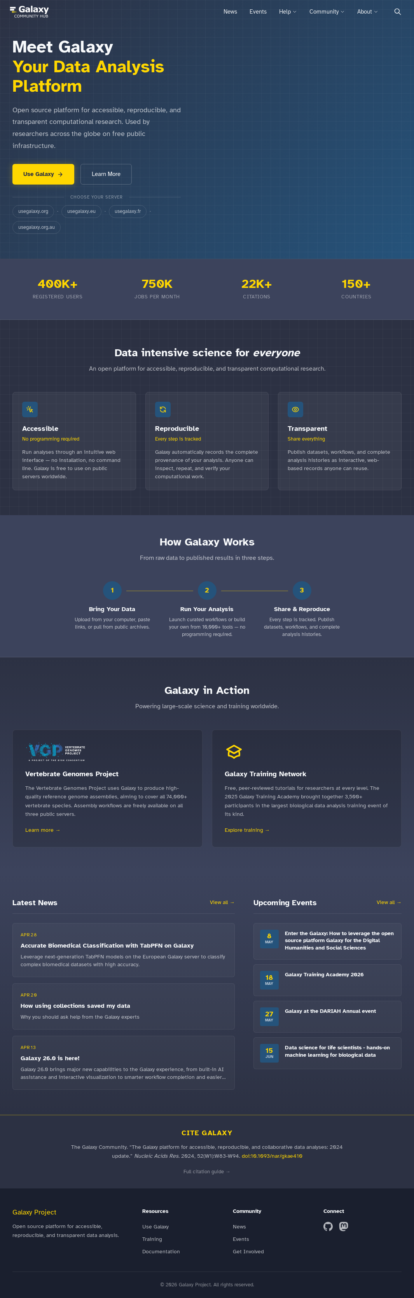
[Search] (398, 12)
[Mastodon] (343, 1226)
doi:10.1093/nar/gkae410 (272, 1155)
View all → (222, 902)
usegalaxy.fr (128, 211)
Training (152, 1239)
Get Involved (248, 1251)
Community (327, 11)
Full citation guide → (207, 1172)
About (367, 11)
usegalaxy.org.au (36, 227)
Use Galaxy (43, 174)
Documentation (161, 1251)
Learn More (106, 174)
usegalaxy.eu (81, 211)
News (230, 11)
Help (288, 11)
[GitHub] (328, 1226)
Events (258, 11)
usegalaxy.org (33, 211)
